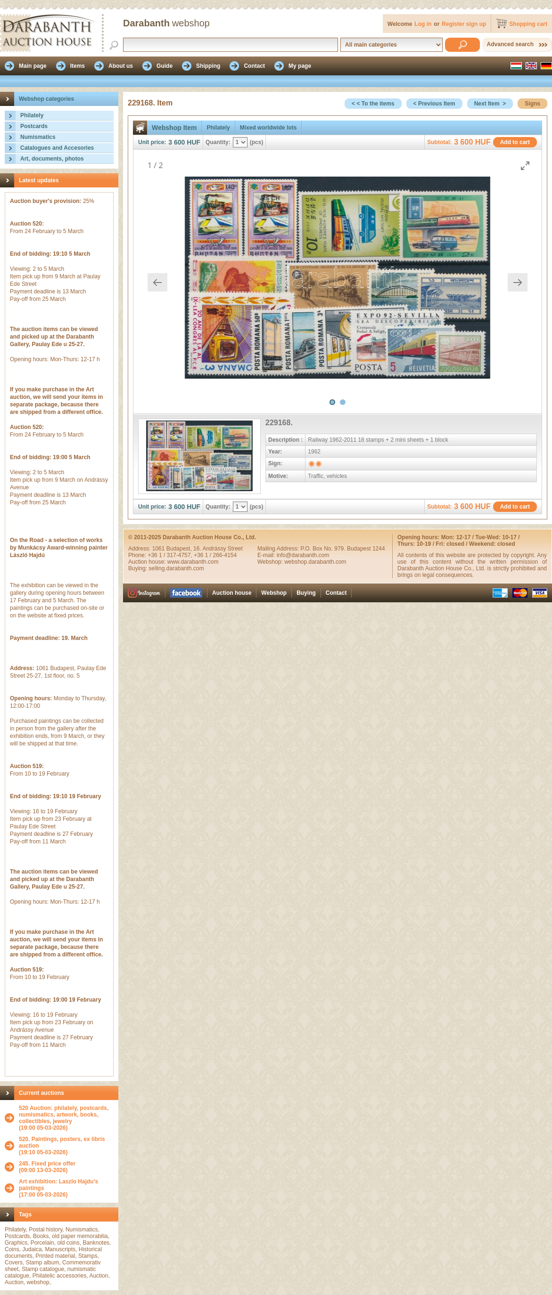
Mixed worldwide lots (268, 127)
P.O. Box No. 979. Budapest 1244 (342, 548)
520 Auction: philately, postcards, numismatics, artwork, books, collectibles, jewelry (63, 1115)
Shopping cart (528, 24)
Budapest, (179, 548)
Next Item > (490, 103)
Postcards (34, 126)
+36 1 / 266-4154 (215, 555)
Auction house (231, 593)
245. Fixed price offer (47, 1163)
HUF (193, 142)
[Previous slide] (157, 282)
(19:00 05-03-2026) (66, 1118)
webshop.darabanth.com (315, 561)
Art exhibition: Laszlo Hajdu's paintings (58, 1184)
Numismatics (38, 137)
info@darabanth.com (303, 555)
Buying (306, 593)
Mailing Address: (278, 548)
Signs (532, 103)
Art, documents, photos (52, 158)
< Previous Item (434, 103)
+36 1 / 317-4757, (171, 555)
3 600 (176, 142)
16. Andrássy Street (218, 548)
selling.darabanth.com (176, 568)
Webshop (274, 593)
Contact (336, 593)
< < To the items (373, 103)
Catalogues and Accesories (57, 148)
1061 (159, 548)
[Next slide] (517, 282)
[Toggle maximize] (525, 165)
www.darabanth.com (193, 561)
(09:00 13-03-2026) (47, 1167)
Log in (422, 24)
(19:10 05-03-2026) (66, 1146)
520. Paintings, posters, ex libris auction (62, 1142)
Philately (31, 115)
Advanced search (510, 44)
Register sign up (464, 24)
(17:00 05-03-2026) (66, 1188)
